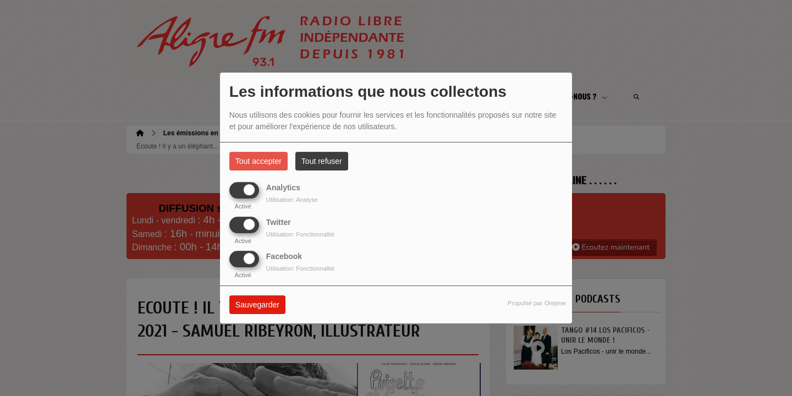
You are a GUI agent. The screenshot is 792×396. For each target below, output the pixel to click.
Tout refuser (321, 161)
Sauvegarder (257, 304)
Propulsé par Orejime (537, 303)
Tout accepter (258, 161)
